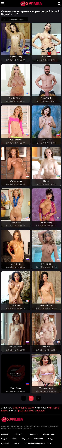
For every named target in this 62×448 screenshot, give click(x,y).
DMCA (16, 443)
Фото (14, 439)
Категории (38, 439)
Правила (5, 443)
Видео (4, 439)
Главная (4, 434)
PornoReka (33, 434)
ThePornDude (48, 434)
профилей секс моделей (31, 410)
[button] (2, 3)
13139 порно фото (23, 407)
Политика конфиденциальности (38, 443)
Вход (50, 439)
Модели (25, 439)
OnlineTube (18, 434)
